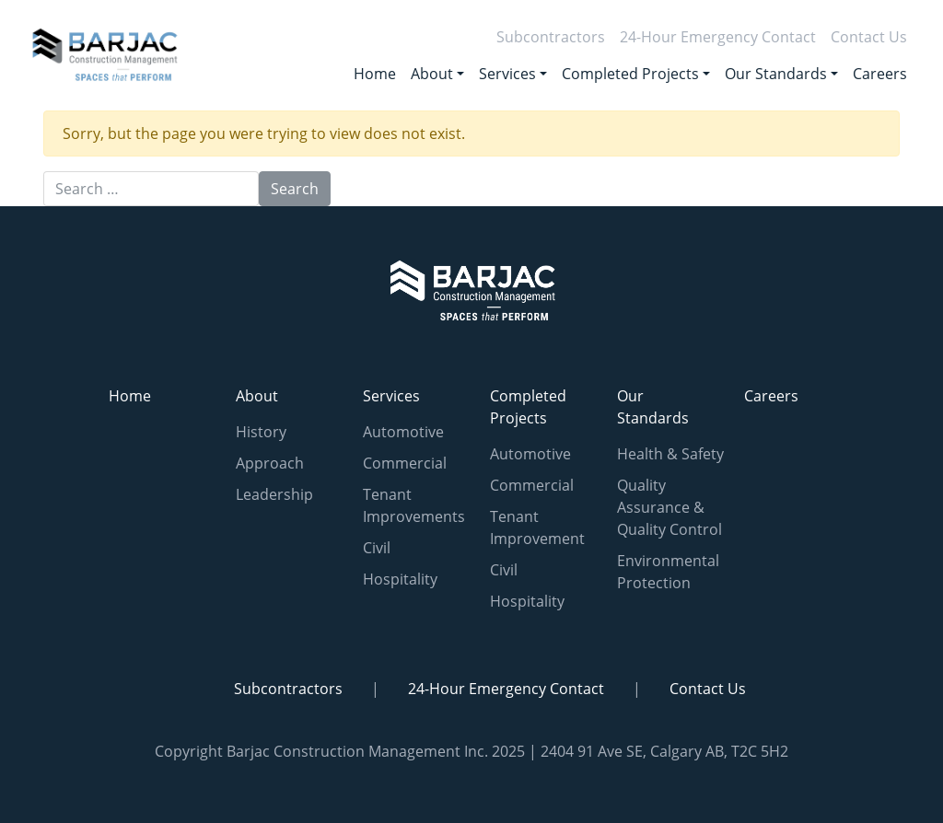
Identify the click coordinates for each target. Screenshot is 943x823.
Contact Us (869, 37)
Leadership (274, 494)
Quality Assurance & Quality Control (669, 507)
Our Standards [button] (776, 74)
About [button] (432, 74)
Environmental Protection (668, 572)
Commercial (405, 463)
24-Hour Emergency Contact (718, 37)
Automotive (403, 432)
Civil (376, 548)
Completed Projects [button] (630, 74)
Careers (880, 74)
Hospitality (400, 579)
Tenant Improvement (537, 527)
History (261, 432)
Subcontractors (550, 37)
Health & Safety (670, 454)
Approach (270, 463)
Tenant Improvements (414, 505)
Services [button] (507, 74)
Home (375, 74)
